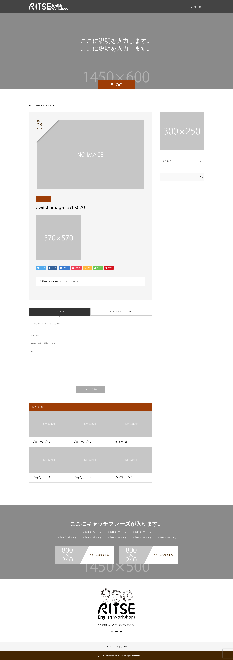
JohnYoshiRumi (55, 281)
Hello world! (121, 441)
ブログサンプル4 (82, 477)
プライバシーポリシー (116, 646)
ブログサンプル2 (124, 477)
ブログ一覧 (196, 7)
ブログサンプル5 (41, 477)
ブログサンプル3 (41, 441)
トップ (181, 7)
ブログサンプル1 (82, 441)
